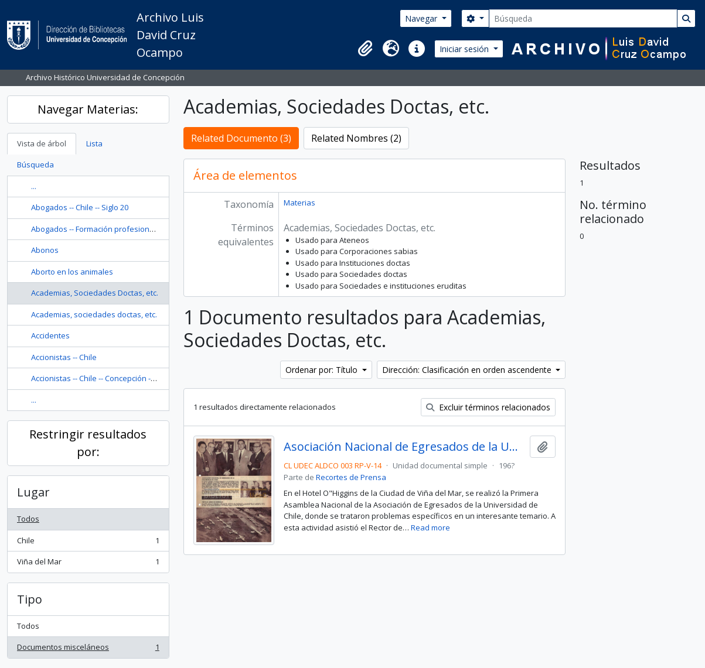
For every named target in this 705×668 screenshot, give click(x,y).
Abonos (45, 250)
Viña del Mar (87, 564)
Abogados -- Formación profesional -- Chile (106, 229)
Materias (299, 202)
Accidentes (50, 335)
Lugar (33, 492)
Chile (87, 543)
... (33, 186)
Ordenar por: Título (322, 369)
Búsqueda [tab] (35, 164)
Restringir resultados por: (88, 443)
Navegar (422, 18)
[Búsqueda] (583, 18)
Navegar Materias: (88, 109)
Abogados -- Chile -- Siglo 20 (79, 207)
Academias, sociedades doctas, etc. (94, 314)
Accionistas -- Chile (64, 357)
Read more (430, 527)
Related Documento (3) (241, 138)
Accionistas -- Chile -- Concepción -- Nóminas (108, 378)
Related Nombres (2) (356, 138)
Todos (28, 518)
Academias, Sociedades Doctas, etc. (94, 292)
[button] (365, 48)
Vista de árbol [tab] (41, 143)
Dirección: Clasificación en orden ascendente (468, 369)
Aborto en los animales (72, 271)
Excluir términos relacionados (488, 407)
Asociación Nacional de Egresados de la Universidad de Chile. (404, 447)
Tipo (29, 599)
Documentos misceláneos (87, 649)
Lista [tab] (94, 143)
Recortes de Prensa (351, 477)
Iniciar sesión (465, 48)
